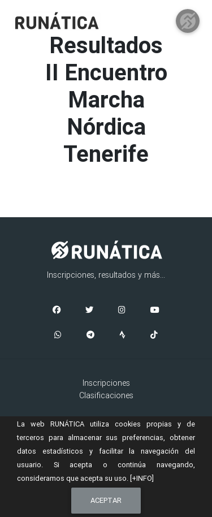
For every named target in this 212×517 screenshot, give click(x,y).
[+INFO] (142, 478)
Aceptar (106, 500)
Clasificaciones (106, 395)
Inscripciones (106, 383)
